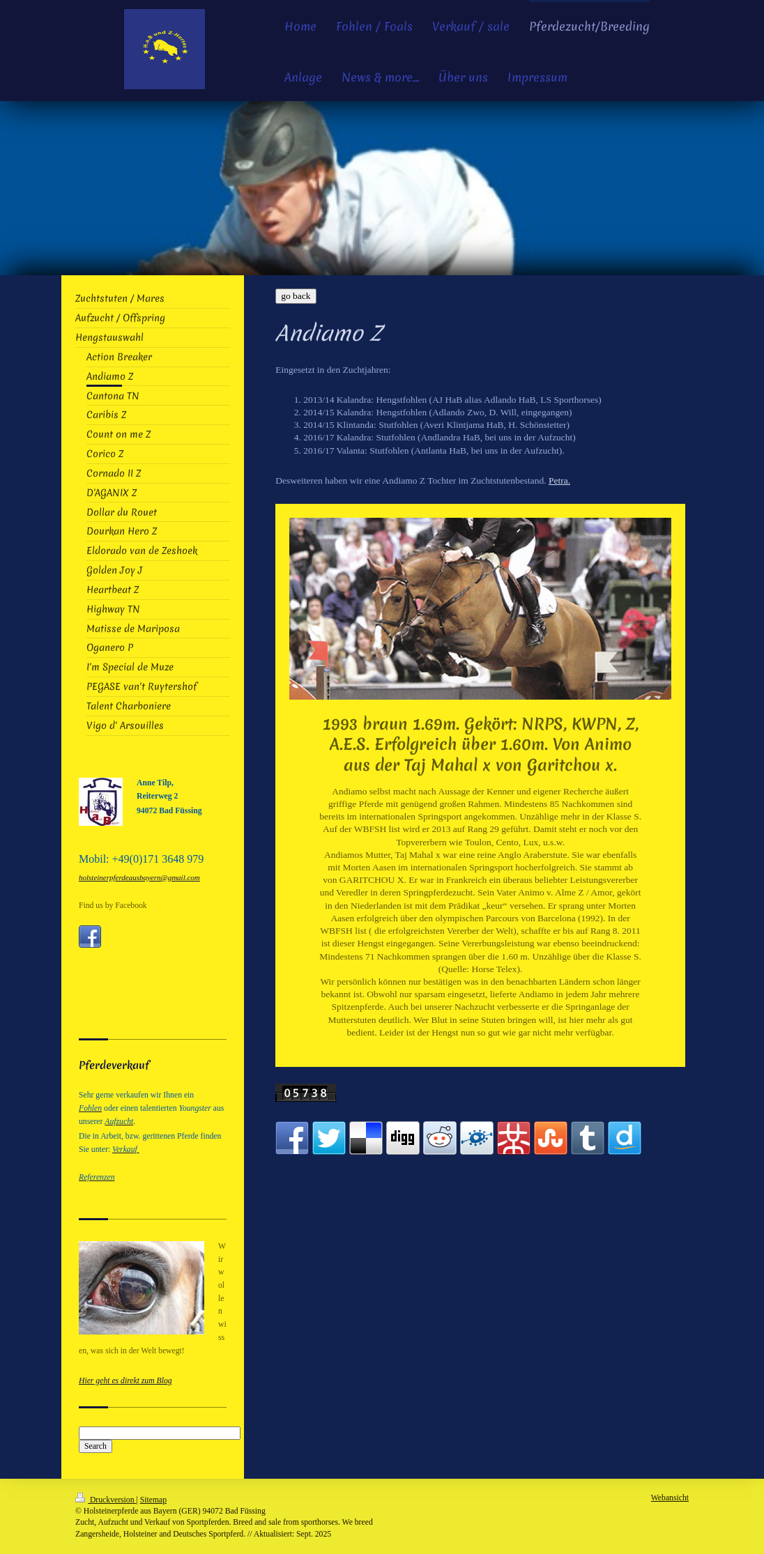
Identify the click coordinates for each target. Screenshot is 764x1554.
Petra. (559, 480)
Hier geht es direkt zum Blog (125, 1380)
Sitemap (153, 1500)
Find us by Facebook (113, 905)
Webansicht (670, 1497)
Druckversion (105, 1500)
